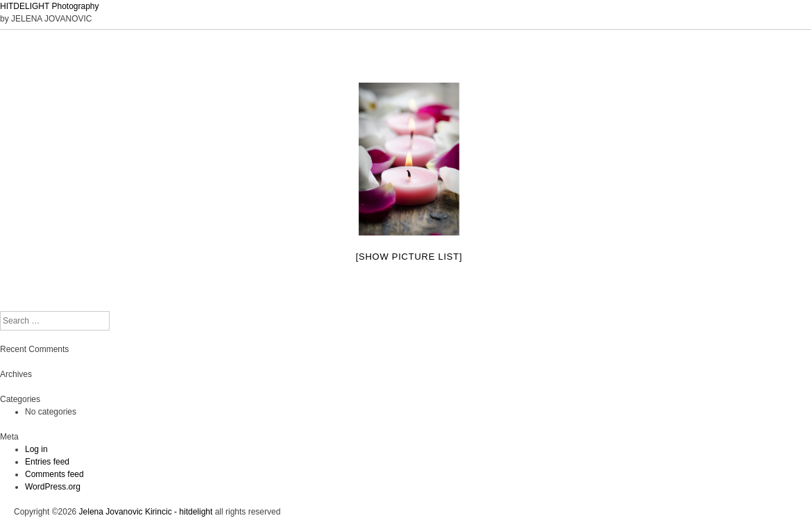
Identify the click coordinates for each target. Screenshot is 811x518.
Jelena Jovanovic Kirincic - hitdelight (146, 512)
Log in (36, 449)
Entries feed (47, 462)
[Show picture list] (409, 256)
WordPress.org (52, 487)
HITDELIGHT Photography (49, 6)
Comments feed (54, 474)
